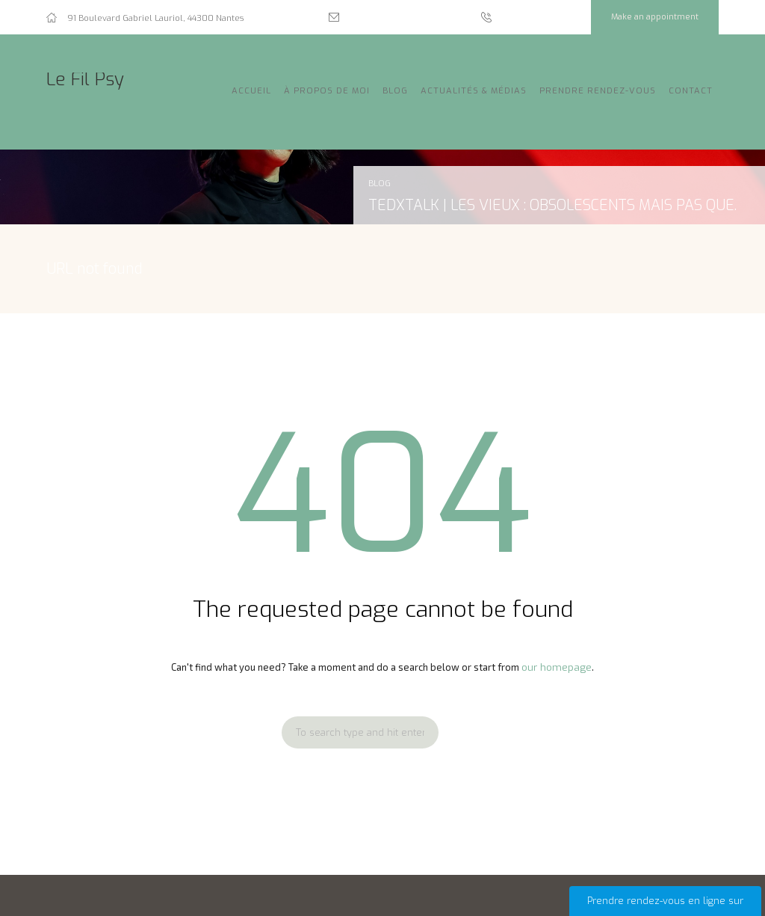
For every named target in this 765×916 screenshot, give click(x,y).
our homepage (556, 667)
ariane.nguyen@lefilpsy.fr (401, 18)
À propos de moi (327, 90)
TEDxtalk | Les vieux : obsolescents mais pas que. (552, 205)
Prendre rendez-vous (597, 90)
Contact (691, 90)
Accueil (251, 90)
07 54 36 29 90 (534, 18)
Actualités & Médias (474, 90)
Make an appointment (655, 16)
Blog (395, 90)
